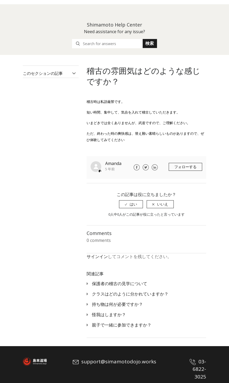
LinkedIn (154, 167)
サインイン (97, 256)
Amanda (113, 163)
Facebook (136, 167)
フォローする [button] (185, 166)
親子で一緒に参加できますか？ (121, 325)
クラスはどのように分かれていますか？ (130, 294)
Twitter (145, 167)
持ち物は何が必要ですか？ (117, 304)
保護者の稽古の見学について (119, 283)
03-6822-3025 (198, 369)
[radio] (131, 204)
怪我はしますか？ (109, 314)
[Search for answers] (107, 43)
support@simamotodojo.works (114, 361)
